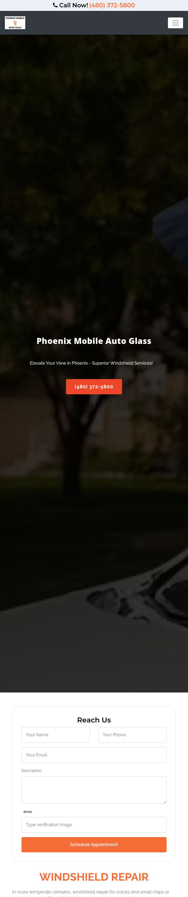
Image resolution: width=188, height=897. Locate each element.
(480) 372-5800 (112, 5)
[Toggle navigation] (175, 22)
